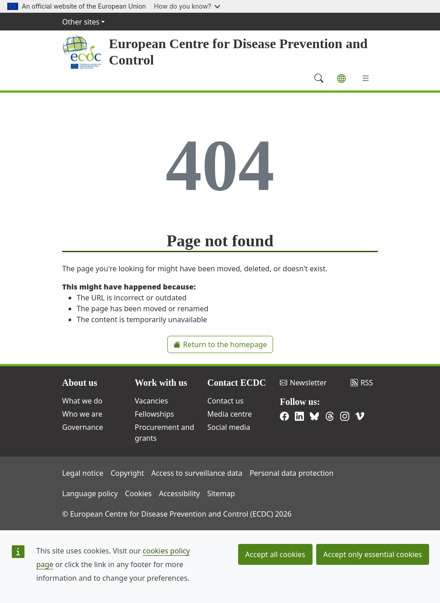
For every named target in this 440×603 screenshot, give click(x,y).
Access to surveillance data (196, 473)
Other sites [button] (80, 22)
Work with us (161, 383)
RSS (362, 383)
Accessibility (179, 493)
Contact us (225, 401)
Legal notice (82, 473)
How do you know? (187, 6)
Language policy (90, 493)
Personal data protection (291, 473)
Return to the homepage (220, 344)
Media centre (229, 414)
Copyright (127, 473)
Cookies (138, 493)
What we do (82, 401)
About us (79, 383)
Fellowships (154, 414)
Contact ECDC (236, 383)
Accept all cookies (275, 554)
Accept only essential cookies (372, 554)
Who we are (82, 414)
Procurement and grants (164, 432)
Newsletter (303, 383)
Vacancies (151, 401)
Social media (228, 427)
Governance (82, 427)
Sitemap (221, 493)
